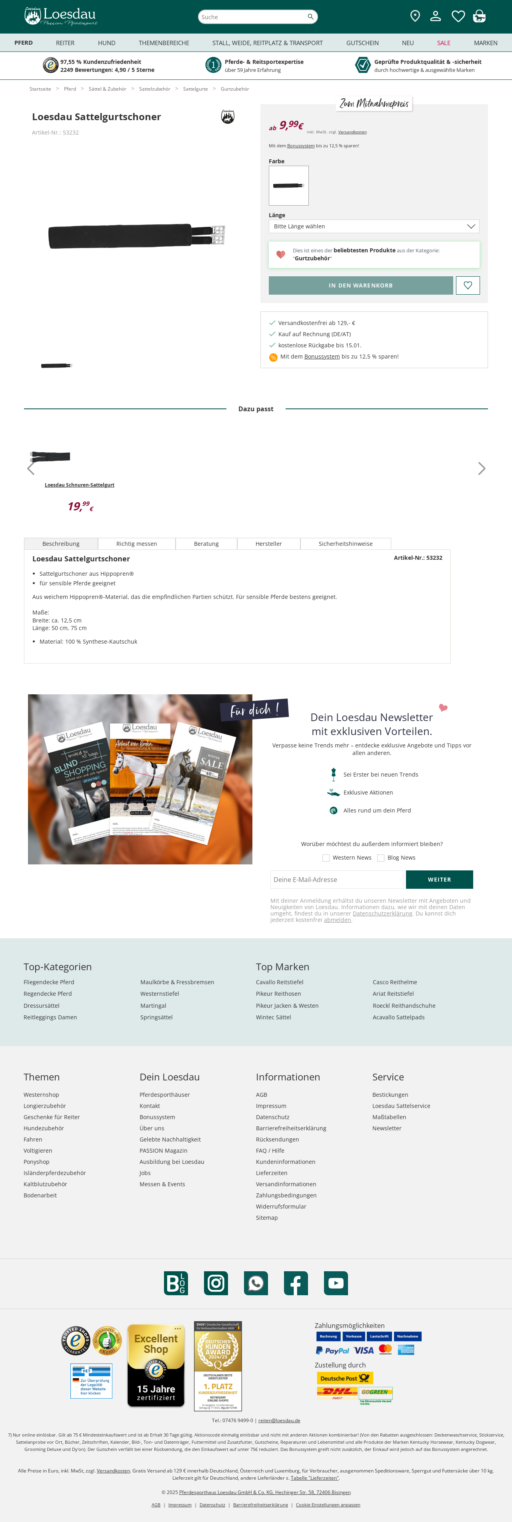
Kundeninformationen (286, 1161)
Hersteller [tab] (269, 543)
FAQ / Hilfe (270, 1150)
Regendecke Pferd (48, 993)
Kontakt (150, 1106)
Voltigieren (38, 1150)
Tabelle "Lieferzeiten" (315, 1477)
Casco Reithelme (395, 982)
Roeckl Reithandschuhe (404, 1005)
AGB (261, 1094)
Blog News (402, 858)
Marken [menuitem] (486, 43)
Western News (352, 858)
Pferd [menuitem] (23, 42)
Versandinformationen (286, 1184)
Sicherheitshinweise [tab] (346, 543)
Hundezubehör (44, 1128)
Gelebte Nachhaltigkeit (170, 1139)
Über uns (152, 1128)
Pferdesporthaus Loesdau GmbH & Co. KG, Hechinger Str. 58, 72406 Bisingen (265, 1492)
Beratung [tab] (206, 543)
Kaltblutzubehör (45, 1184)
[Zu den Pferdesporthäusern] (415, 16)
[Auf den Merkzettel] (468, 285)
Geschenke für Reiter (52, 1117)
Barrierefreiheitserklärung (291, 1128)
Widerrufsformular (281, 1206)
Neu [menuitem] (408, 43)
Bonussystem (301, 146)
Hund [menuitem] (107, 43)
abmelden (337, 920)
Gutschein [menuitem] (362, 43)
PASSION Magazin (164, 1150)
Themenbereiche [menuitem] (164, 43)
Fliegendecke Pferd (49, 982)
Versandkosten (352, 132)
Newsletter (387, 1128)
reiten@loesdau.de (279, 1420)
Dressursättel (42, 1005)
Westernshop (41, 1094)
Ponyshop (37, 1161)
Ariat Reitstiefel (393, 993)
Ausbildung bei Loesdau (172, 1161)
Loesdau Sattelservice (401, 1106)
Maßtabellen (389, 1117)
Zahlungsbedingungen (286, 1195)
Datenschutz (273, 1117)
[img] (479, 20)
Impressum (271, 1106)
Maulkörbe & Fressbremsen (177, 982)
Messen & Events (162, 1184)
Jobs (145, 1173)
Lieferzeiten (272, 1173)
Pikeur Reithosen (278, 993)
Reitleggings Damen (50, 1017)
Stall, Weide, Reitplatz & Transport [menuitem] (267, 43)
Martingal (153, 1005)
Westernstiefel (159, 993)
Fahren (33, 1139)
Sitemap (267, 1217)
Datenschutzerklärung (382, 913)
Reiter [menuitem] (65, 43)
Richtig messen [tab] (136, 543)
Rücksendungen (277, 1139)
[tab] (57, 366)
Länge (291, 215)
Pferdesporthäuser (165, 1094)
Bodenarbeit (40, 1195)
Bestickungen (390, 1094)
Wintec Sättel (273, 1017)
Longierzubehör (45, 1106)
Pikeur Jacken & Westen (287, 1005)
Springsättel (156, 1017)
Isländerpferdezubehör (55, 1173)
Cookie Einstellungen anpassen (328, 1505)
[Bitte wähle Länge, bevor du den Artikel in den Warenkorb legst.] (361, 285)
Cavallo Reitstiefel (280, 982)
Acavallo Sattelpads (399, 1017)
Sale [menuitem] (443, 43)
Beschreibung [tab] (61, 543)
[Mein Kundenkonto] (435, 22)
